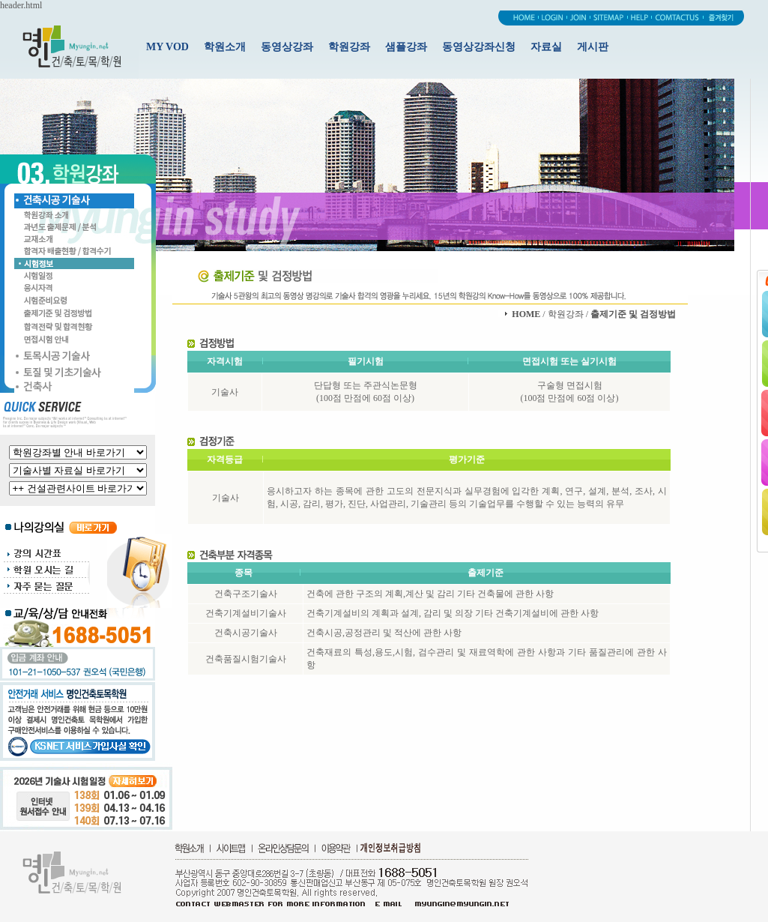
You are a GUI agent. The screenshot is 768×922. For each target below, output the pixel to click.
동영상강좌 (287, 46)
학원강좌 (349, 46)
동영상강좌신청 (478, 46)
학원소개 (225, 46)
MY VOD (167, 46)
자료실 (546, 46)
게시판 (592, 46)
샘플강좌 (406, 46)
